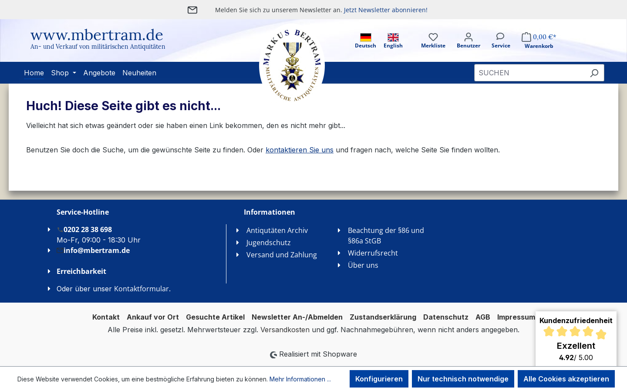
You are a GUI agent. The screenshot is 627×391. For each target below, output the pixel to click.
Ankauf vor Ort (153, 317)
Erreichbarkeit (81, 271)
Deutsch (365, 41)
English (393, 41)
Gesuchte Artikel (215, 317)
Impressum (516, 317)
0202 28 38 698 (84, 229)
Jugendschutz (268, 242)
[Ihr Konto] (468, 48)
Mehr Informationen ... (300, 379)
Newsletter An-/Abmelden (297, 317)
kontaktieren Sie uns (300, 149)
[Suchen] (594, 72)
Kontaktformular (141, 288)
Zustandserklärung (383, 317)
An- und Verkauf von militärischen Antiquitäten (97, 47)
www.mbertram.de (96, 34)
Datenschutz (446, 317)
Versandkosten (285, 329)
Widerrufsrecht (373, 253)
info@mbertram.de (93, 250)
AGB (482, 317)
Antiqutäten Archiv (277, 230)
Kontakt (106, 317)
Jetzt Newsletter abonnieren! (386, 10)
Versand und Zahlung (281, 255)
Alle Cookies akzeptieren (566, 378)
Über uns (363, 265)
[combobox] (529, 72)
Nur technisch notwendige (463, 378)
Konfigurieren (379, 378)
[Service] (501, 48)
